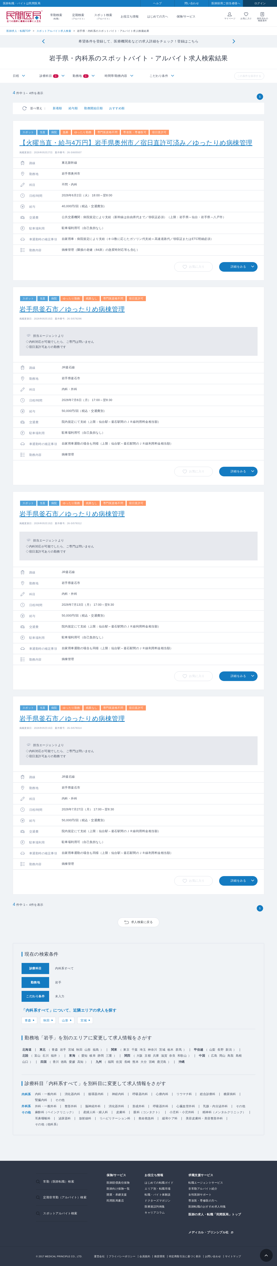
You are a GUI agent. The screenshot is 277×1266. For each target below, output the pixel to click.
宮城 (84, 1020)
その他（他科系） (47, 1124)
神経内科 (118, 1094)
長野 (220, 1049)
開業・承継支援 (117, 1194)
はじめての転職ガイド (159, 1182)
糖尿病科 (230, 1094)
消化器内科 (72, 1094)
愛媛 (72, 1061)
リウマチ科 (184, 1094)
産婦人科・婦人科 (95, 1112)
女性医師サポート (199, 1194)
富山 (37, 1055)
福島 (96, 1049)
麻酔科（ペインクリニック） (55, 1112)
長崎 (127, 1061)
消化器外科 (116, 1106)
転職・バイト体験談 (158, 1194)
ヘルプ (157, 3)
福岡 (111, 1061)
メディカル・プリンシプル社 (208, 1232)
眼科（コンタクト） (147, 1112)
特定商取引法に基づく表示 (185, 1256)
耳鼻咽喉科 (43, 1118)
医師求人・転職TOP (18, 30)
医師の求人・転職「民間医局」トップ (214, 1214)
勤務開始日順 (93, 108)
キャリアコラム (155, 1212)
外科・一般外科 (46, 1106)
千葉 (135, 1049)
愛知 (84, 1055)
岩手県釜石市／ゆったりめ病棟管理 (72, 309)
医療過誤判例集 (155, 1206)
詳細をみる (238, 266)
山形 (65, 1020)
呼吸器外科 (161, 1106)
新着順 (57, 108)
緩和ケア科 (170, 1118)
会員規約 (144, 1256)
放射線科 (85, 1118)
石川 (46, 1055)
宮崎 (152, 1061)
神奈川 (152, 1049)
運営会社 (99, 1256)
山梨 (212, 1049)
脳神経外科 (93, 1106)
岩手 (63, 1049)
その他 (60, 1100)
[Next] (234, 41)
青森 (28, 1020)
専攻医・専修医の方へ (202, 1200)
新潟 (229, 1049)
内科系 (26, 1094)
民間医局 (24, 16)
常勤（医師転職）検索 (58, 1181)
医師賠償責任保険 (118, 1182)
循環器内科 (96, 1094)
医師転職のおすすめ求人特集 (207, 1206)
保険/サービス (186, 16)
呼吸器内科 (140, 1094)
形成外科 (138, 1106)
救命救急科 (146, 1118)
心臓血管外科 (185, 1106)
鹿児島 (161, 1061)
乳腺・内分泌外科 (215, 1106)
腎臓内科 (41, 1100)
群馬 (179, 1049)
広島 (214, 1055)
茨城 (162, 1049)
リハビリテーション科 (115, 1118)
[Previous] (43, 41)
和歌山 (182, 1055)
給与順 (73, 108)
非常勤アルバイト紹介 (202, 1188)
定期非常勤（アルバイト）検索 (64, 1197)
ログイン (260, 3)
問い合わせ (192, 3)
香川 (56, 1061)
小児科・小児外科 (182, 1112)
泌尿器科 (65, 1118)
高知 (80, 1061)
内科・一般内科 (46, 1094)
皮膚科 (121, 1112)
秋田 (46, 1020)
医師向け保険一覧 (118, 1188)
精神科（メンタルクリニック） (224, 1112)
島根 (239, 1055)
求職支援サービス (200, 1175)
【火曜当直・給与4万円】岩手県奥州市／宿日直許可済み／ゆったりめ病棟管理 (135, 142)
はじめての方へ (157, 16)
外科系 (26, 1106)
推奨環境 (159, 1256)
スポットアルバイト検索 (60, 1213)
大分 (144, 1061)
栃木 (170, 1049)
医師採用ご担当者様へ (225, 3)
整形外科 (71, 1106)
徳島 (64, 1061)
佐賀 (119, 1061)
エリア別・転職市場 (158, 1188)
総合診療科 (207, 1094)
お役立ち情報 (130, 16)
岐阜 (92, 1055)
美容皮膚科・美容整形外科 (204, 1118)
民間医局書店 (115, 1200)
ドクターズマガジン (158, 1200)
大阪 (139, 1055)
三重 (109, 1055)
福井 (54, 1055)
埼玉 (143, 1049)
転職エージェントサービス (205, 1182)
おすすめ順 (117, 108)
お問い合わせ (213, 1256)
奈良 (172, 1055)
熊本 (135, 1061)
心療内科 (162, 1094)
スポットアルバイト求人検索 (54, 30)
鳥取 (230, 1055)
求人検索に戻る (142, 922)
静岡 (101, 1055)
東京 (126, 1049)
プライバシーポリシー (122, 1256)
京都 (148, 1055)
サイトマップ (233, 1256)
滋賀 (164, 1055)
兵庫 (156, 1055)
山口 (25, 1061)
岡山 (222, 1055)
